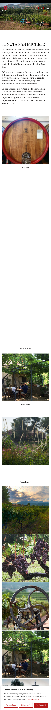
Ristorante (25, 405)
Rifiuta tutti (25, 705)
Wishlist (38, 8)
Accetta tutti (41, 705)
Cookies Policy (33, 699)
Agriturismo (25, 348)
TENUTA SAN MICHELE (23, 44)
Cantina (25, 167)
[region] (26, 698)
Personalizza (11, 705)
